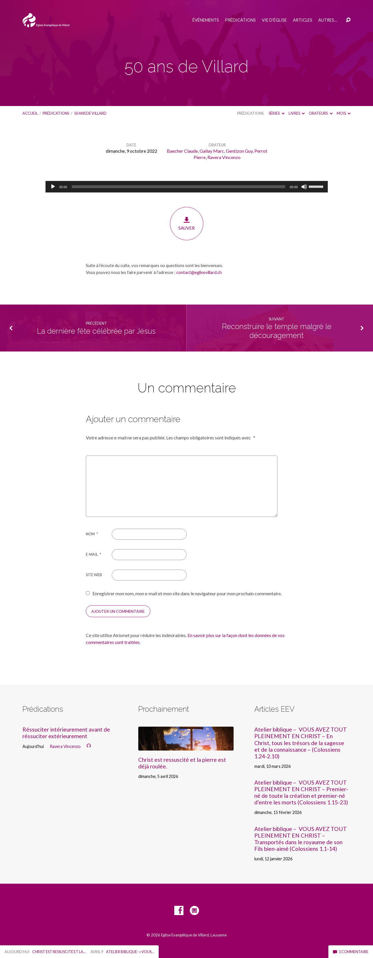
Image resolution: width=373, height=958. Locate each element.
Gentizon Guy (239, 151)
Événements (205, 20)
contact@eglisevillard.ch (199, 272)
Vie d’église (274, 20)
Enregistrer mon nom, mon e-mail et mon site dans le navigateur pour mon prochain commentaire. (187, 593)
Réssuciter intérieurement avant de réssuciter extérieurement (66, 732)
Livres (297, 113)
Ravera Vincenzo (224, 157)
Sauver (187, 223)
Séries (276, 113)
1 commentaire (350, 951)
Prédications (240, 20)
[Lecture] (53, 187)
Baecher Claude (182, 151)
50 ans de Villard (90, 113)
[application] (187, 186)
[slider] (178, 186)
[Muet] (304, 187)
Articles (302, 20)
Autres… (327, 20)
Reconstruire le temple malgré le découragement (277, 331)
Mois (344, 113)
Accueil (30, 113)
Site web (94, 574)
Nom (92, 534)
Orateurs (320, 113)
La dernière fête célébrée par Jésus (96, 331)
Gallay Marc (212, 151)
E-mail (93, 554)
